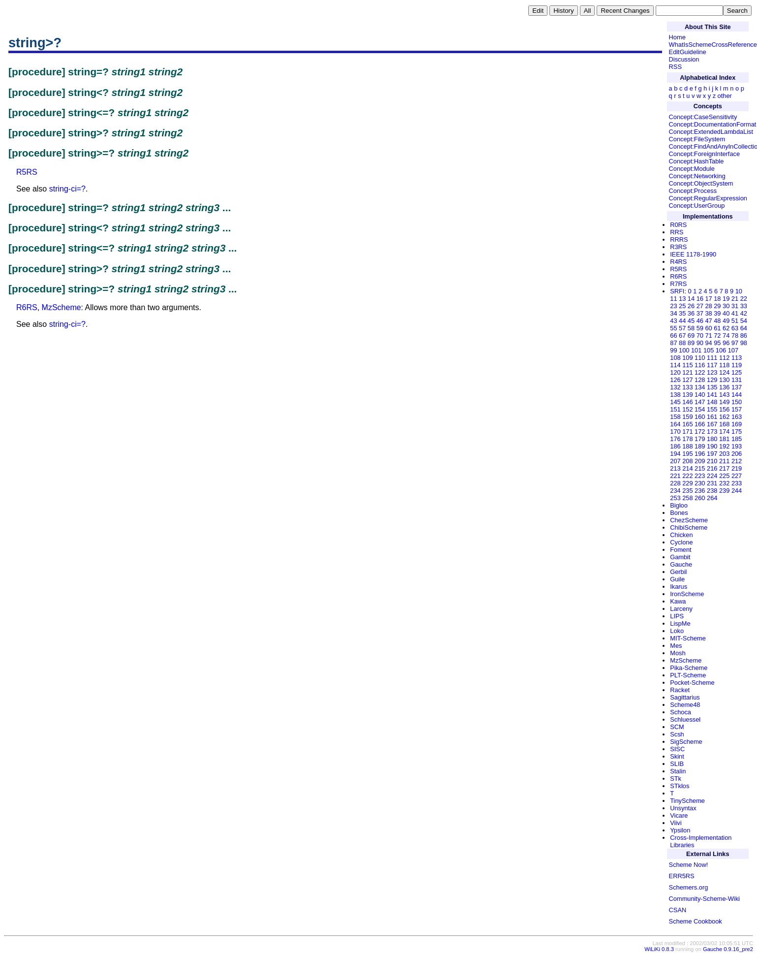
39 (717, 313)
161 (712, 416)
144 (736, 394)
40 (726, 313)
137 (736, 387)
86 (743, 335)
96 (726, 343)
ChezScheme (689, 520)
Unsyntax (683, 808)
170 (675, 431)
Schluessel (685, 719)
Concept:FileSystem (697, 139)
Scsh (677, 734)
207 (675, 461)
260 (700, 498)
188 (687, 446)
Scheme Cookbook (695, 921)
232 (724, 483)
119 (736, 365)
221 (675, 475)
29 (717, 306)
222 (687, 475)
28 (708, 306)
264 (712, 498)
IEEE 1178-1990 (693, 254)
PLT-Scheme (688, 675)
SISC (677, 749)
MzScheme (61, 307)
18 (717, 298)
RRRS (679, 239)
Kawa (678, 601)
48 (717, 320)
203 (724, 453)
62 (726, 328)
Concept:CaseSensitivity (703, 117)
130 (724, 379)
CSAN (678, 910)
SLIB (677, 763)
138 (675, 394)
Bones (679, 512)
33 (743, 306)
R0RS (678, 224)
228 (675, 483)
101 (696, 350)
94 (708, 343)
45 (691, 320)
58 (691, 328)
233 (736, 483)
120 (675, 372)
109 (687, 357)
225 (724, 475)
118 (724, 365)
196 (700, 453)
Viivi (675, 823)
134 (700, 387)
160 (700, 416)
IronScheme (687, 594)
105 (708, 350)
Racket (680, 690)
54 (743, 320)
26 (691, 306)
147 (700, 402)
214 (687, 468)
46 (699, 320)
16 (699, 298)
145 (675, 402)
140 (700, 394)
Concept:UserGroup (697, 205)
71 (708, 335)
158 (675, 416)
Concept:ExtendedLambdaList (711, 131)
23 (673, 306)
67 (682, 335)
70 (699, 335)
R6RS (26, 307)
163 (736, 416)
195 (687, 453)
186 (675, 446)
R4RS (678, 261)
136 (724, 387)
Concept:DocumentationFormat (713, 124)
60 (708, 328)
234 (675, 490)
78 (734, 335)
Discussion (684, 59)
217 (724, 468)
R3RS (678, 247)
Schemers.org (688, 887)
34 (673, 313)
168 (724, 424)
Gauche (681, 564)
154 (700, 409)
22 (743, 298)
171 (687, 431)
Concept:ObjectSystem (701, 183)
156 (724, 409)
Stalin (678, 771)
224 (712, 475)
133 (687, 387)
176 (675, 439)
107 (733, 350)
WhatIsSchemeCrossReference (713, 44)
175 (736, 431)
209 (700, 461)
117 (712, 365)
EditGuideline (687, 52)
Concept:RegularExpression (708, 198)
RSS (675, 66)
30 (726, 306)
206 (736, 453)
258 (687, 498)
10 (738, 291)
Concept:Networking (697, 176)
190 (712, 446)
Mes (676, 645)
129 (712, 379)
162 (724, 416)
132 (675, 387)
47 (708, 320)
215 (700, 468)
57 (682, 328)
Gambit (680, 557)
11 (673, 298)
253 (675, 498)
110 (700, 357)
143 (724, 394)
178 (687, 439)
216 (712, 468)
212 (736, 461)
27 (699, 306)
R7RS (678, 283)
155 (712, 409)
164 (675, 424)
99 (673, 350)
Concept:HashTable (696, 161)
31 (734, 306)
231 (712, 483)
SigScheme (686, 741)
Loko (677, 631)
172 (700, 431)
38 (708, 313)
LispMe (680, 623)
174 (724, 431)
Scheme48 (685, 704)
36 (691, 313)
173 (712, 431)
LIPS (677, 616)
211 (724, 461)
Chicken (681, 535)
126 (675, 379)
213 (675, 468)
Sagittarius (684, 697)
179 (700, 439)
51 (734, 320)
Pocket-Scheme (692, 682)
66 (673, 335)
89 (691, 343)
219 (736, 468)
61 (717, 328)
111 (712, 357)
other (725, 95)
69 (691, 335)
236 (700, 490)
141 (712, 394)
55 (673, 328)
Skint (677, 756)
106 (721, 350)
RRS (676, 232)
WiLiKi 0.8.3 (659, 949)
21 (734, 298)
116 (700, 365)
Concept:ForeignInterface (704, 154)
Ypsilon (680, 830)
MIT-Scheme (688, 638)
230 (700, 483)
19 (726, 298)
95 (717, 343)
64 (743, 328)
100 (684, 350)
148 (712, 402)
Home (677, 37)
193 (736, 446)
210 (712, 461)
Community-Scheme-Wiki (704, 898)
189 (700, 446)
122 (700, 372)
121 (687, 372)
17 (708, 298)
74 (726, 335)
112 (724, 357)
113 (736, 357)
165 (687, 424)
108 (675, 357)
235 (687, 490)
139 (687, 394)
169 (736, 424)
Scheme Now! (688, 864)
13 (682, 298)
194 (675, 453)
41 (734, 313)
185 (736, 439)
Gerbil (678, 571)
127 (687, 379)
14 (691, 298)
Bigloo (679, 505)
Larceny (681, 608)
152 (687, 409)
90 (699, 343)
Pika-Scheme (688, 667)
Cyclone (681, 542)
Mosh (677, 653)
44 (682, 320)
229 (687, 483)
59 (699, 328)
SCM (677, 727)
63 (734, 328)
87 (673, 343)
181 (724, 439)
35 (682, 313)
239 (724, 490)
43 (673, 320)
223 (700, 475)
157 (736, 409)
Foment (680, 549)
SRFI (677, 291)
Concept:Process (693, 190)
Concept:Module (692, 168)
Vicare (679, 815)
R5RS (26, 172)
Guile (677, 579)
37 (699, 313)
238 (712, 490)
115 (687, 365)
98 (743, 343)
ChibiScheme (688, 527)
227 (736, 475)
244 (736, 490)
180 (712, 439)
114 (675, 365)
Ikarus (678, 586)
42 (743, 313)
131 (736, 379)
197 (712, 453)
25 (682, 306)
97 (734, 343)
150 (736, 402)
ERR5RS (682, 876)
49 (726, 320)
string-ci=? (67, 189)
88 (682, 343)
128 (700, 379)
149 (724, 402)
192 (724, 446)
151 (675, 409)
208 (687, 461)
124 (724, 372)
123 (712, 372)
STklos (679, 786)
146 (687, 402)
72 (717, 335)
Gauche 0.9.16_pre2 (728, 949)
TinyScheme (687, 800)
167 (712, 424)
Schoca (680, 712)
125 (736, 372)
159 (687, 416)
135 (712, 387)
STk (675, 778)
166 (700, 424)
